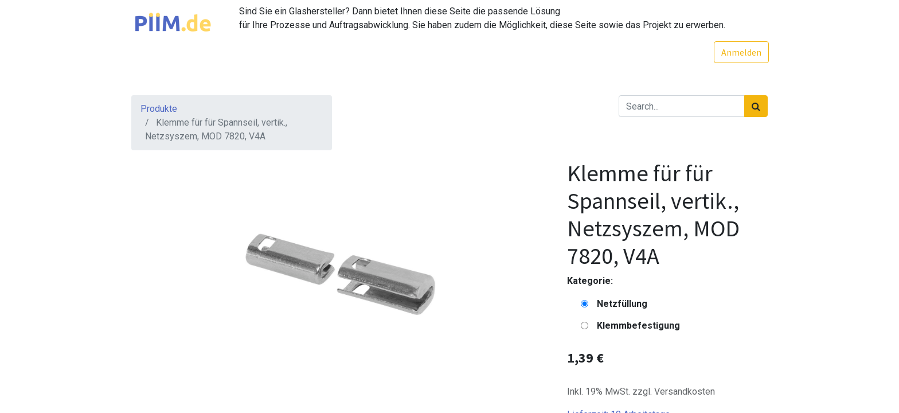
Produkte (158, 108)
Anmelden (740, 52)
